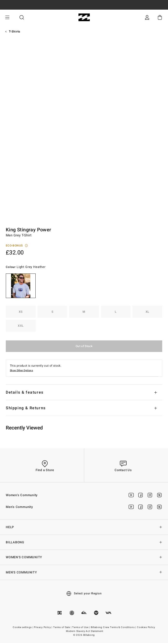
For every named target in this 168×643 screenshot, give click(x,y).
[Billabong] (84, 17)
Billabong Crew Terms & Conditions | (114, 627)
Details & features (25, 392)
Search (21, 17)
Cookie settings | (23, 627)
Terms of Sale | (62, 627)
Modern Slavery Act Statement (84, 631)
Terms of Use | (81, 627)
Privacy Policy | (43, 627)
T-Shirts (14, 31)
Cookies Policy (146, 627)
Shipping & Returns (26, 408)
